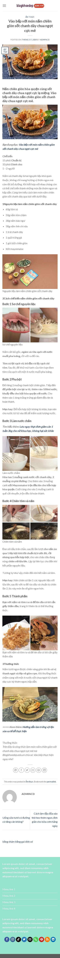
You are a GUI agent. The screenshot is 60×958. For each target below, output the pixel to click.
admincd (44, 40)
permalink (51, 781)
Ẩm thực (30, 17)
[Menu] (4, 5)
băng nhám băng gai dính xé (17, 841)
